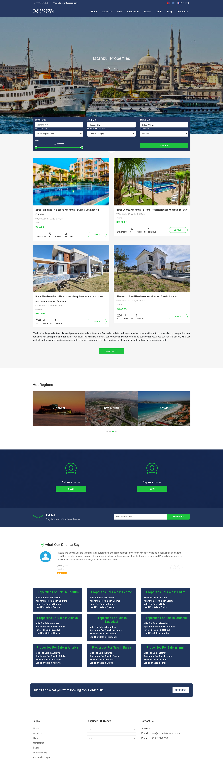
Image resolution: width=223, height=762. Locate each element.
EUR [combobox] (90, 693)
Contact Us (182, 11)
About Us (107, 11)
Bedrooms (144, 83)
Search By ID (40, 75)
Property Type (41, 83)
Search (164, 100)
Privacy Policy (40, 707)
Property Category (96, 83)
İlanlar (36, 702)
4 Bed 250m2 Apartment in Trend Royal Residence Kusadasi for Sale (151, 164)
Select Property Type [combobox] (45, 88)
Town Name (145, 75)
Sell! (71, 443)
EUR (187, 3)
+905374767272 (41, 3)
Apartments (133, 11)
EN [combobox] (90, 684)
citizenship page (41, 712)
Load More (111, 306)
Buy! (152, 443)
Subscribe (178, 471)
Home (94, 11)
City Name (91, 75)
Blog (169, 11)
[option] (59, 363)
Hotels (147, 11)
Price (37, 95)
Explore (111, 45)
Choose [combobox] (145, 88)
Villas (119, 11)
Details (97, 189)
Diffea (89, 757)
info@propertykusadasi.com (66, 3)
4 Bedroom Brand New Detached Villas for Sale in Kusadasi (147, 251)
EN (180, 3)
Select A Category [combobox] (97, 88)
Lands (159, 11)
